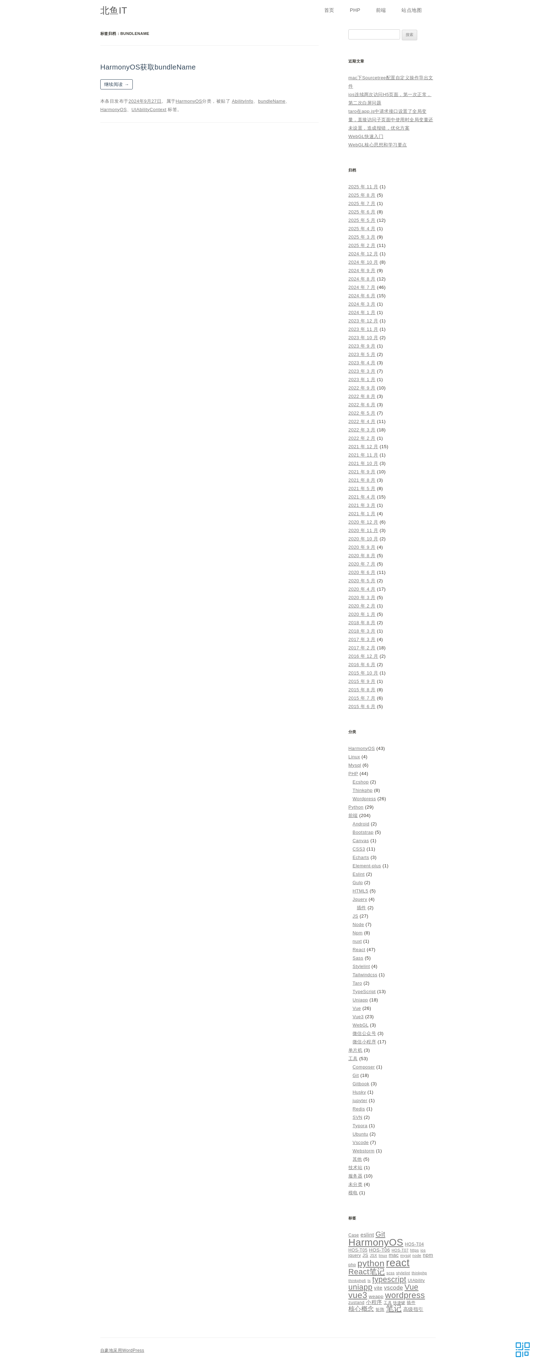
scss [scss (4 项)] (390, 1273)
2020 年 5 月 (362, 580)
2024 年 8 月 (362, 279)
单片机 (355, 1050)
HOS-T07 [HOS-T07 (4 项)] (400, 1250)
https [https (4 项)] (414, 1250)
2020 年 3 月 (362, 597)
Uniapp (360, 1000)
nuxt (357, 941)
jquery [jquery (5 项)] (354, 1255)
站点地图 (411, 10)
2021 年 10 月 (363, 463)
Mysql (354, 765)
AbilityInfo (242, 101)
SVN (357, 1117)
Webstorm (364, 1150)
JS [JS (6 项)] (365, 1255)
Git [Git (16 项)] (380, 1234)
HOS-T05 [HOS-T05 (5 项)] (358, 1250)
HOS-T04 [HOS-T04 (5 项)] (414, 1244)
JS (355, 916)
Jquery (360, 899)
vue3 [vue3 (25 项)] (357, 1295)
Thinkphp (362, 790)
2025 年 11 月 (363, 186)
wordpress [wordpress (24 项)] (405, 1295)
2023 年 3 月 (362, 371)
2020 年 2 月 (362, 605)
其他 (357, 1159)
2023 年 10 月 (363, 337)
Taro (357, 983)
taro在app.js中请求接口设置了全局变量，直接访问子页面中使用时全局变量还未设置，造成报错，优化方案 (390, 120)
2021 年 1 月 (362, 513)
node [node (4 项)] (416, 1255)
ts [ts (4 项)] (369, 1280)
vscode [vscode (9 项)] (393, 1287)
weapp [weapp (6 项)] (376, 1296)
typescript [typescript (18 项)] (389, 1279)
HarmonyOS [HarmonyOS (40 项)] (375, 1242)
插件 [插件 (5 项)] (411, 1302)
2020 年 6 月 (362, 572)
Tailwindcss (365, 974)
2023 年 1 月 (362, 379)
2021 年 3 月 (362, 505)
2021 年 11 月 (363, 455)
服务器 (355, 1176)
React (359, 949)
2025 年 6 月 (362, 211)
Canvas (361, 840)
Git (356, 1075)
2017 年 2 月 (362, 647)
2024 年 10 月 (363, 262)
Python (355, 807)
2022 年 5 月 (362, 413)
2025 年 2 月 (362, 245)
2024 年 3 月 (362, 304)
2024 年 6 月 (362, 295)
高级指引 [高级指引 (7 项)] (413, 1309)
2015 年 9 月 (362, 681)
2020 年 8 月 (362, 555)
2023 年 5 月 (362, 354)
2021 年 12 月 (363, 446)
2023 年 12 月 (363, 320)
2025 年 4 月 (362, 228)
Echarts (361, 857)
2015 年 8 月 (362, 689)
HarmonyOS (189, 101)
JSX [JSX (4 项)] (373, 1255)
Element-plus (367, 865)
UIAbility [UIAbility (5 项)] (416, 1280)
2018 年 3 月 (362, 631)
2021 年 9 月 (362, 471)
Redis (359, 1108)
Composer (364, 1067)
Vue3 (358, 1016)
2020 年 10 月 (363, 538)
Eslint (359, 874)
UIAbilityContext (148, 109)
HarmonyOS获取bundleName (148, 67)
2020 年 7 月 (362, 564)
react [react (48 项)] (398, 1262)
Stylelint (361, 966)
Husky (359, 1092)
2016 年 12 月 (363, 656)
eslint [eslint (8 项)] (367, 1235)
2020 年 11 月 (363, 530)
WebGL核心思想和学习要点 (377, 144)
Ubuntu (360, 1134)
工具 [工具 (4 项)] (388, 1302)
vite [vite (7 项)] (378, 1288)
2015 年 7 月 (362, 698)
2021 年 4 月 (362, 497)
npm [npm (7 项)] (428, 1255)
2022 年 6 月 (362, 404)
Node (358, 924)
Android (361, 823)
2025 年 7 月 (362, 203)
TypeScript (364, 991)
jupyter (360, 1100)
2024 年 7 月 (362, 287)
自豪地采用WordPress (122, 1350)
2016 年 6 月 (362, 664)
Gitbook (361, 1083)
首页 (329, 10)
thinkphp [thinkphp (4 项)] (419, 1273)
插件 (361, 907)
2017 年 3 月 (362, 639)
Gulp (358, 882)
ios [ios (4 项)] (423, 1250)
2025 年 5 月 (362, 220)
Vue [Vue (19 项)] (412, 1287)
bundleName (271, 101)
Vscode (361, 1142)
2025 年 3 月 (362, 237)
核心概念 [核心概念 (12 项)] (361, 1308)
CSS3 (359, 849)
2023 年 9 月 (362, 346)
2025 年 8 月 (362, 195)
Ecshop (361, 782)
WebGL (361, 1025)
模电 (353, 1192)
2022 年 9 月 (362, 388)
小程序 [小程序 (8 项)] (374, 1302)
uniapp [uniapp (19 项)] (360, 1287)
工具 (353, 1058)
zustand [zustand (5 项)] (356, 1302)
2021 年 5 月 (362, 488)
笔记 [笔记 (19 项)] (394, 1308)
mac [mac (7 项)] (394, 1255)
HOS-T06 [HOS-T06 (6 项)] (379, 1250)
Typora (360, 1125)
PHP (355, 10)
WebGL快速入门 (365, 136)
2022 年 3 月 (362, 429)
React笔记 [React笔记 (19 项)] (366, 1271)
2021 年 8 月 (362, 480)
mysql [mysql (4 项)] (405, 1255)
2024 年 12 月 (363, 253)
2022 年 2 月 (362, 438)
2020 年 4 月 (362, 589)
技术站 (355, 1167)
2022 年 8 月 (362, 396)
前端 (381, 10)
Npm (358, 932)
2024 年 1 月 (362, 312)
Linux (354, 756)
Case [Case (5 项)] (353, 1235)
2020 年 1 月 (362, 614)
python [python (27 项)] (370, 1263)
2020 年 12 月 (363, 522)
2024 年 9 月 (362, 270)
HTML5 (360, 891)
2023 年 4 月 (362, 362)
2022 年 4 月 (362, 421)
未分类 (355, 1184)
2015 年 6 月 (362, 706)
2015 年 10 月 (363, 673)
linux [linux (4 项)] (383, 1255)
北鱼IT (113, 10)
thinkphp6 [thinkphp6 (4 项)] (357, 1280)
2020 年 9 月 (362, 547)
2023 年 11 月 (363, 329)
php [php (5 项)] (352, 1264)
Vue (357, 1008)
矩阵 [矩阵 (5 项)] (380, 1309)
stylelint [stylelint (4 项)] (403, 1273)
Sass (358, 958)
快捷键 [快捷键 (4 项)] (399, 1302)
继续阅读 (116, 84)
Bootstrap (363, 832)
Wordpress (364, 798)
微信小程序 (364, 1041)
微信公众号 (364, 1033)
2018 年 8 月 (362, 622)
